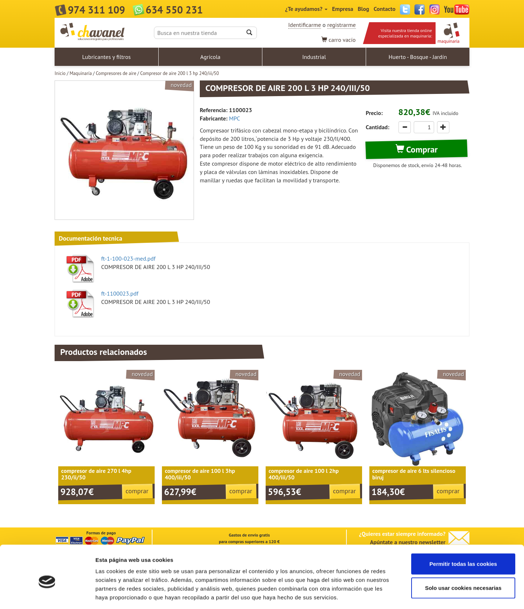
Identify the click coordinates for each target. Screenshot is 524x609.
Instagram (434, 9)
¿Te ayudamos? (306, 8)
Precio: (374, 112)
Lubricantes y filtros (106, 56)
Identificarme (304, 24)
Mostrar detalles (391, 595)
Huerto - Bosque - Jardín (418, 56)
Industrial (314, 56)
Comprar (417, 149)
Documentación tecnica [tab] (90, 238)
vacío (338, 39)
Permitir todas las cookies (463, 532)
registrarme (341, 24)
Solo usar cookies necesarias (463, 556)
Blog (363, 8)
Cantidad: (377, 127)
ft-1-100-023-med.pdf (128, 258)
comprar (137, 491)
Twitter (405, 9)
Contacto (385, 8)
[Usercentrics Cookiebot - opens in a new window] (47, 594)
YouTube (456, 9)
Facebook (419, 9)
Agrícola (210, 56)
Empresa (342, 8)
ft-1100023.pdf (119, 293)
